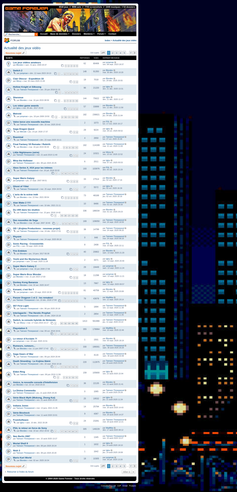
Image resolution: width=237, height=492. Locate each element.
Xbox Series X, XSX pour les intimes (32, 167)
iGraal (125, 486)
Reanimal (18, 137)
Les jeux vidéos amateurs (27, 62)
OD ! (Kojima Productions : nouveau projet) (36, 228)
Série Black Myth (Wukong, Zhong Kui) (34, 397)
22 (73, 215)
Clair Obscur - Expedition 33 (28, 78)
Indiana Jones (20, 405)
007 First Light (21, 306)
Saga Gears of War (23, 354)
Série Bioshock (21, 412)
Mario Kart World (22, 457)
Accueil (44, 34)
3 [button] (116, 52)
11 (69, 117)
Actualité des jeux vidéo (124, 40)
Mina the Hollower (23, 160)
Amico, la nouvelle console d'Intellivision (35, 382)
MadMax (109, 297)
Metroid (17, 113)
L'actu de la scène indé (25, 194)
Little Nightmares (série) (26, 152)
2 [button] (112, 52)
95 (76, 323)
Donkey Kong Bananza (25, 282)
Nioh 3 (16, 450)
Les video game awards (26, 105)
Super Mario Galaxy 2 (24, 266)
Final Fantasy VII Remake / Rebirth (31, 144)
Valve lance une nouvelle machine (31, 122)
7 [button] (130, 52)
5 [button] (124, 52)
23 (76, 215)
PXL (108, 122)
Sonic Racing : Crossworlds (28, 243)
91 (62, 323)
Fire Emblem (20, 251)
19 (62, 215)
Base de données (59, 34)
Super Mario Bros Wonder (27, 274)
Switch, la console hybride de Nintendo (34, 320)
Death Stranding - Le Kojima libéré (31, 361)
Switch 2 (17, 70)
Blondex (19, 65)
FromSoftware (20, 420)
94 (73, 323)
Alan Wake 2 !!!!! (22, 202)
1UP (119, 486)
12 (73, 117)
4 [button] (120, 52)
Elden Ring (19, 371)
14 (73, 367)
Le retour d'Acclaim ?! (25, 338)
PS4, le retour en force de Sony (30, 428)
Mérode (23, 132)
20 (65, 215)
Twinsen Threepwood (29, 90)
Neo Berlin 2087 (21, 436)
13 (76, 117)
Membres (89, 34)
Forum (101, 34)
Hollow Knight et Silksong (27, 87)
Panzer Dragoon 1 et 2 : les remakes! (33, 297)
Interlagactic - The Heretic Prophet (31, 313)
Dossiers (76, 34)
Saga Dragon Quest (23, 129)
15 (76, 367)
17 (62, 431)
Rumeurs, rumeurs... (24, 346)
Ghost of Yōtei (21, 186)
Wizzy (18, 81)
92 (65, 323)
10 (76, 74)
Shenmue (18, 97)
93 (69, 323)
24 (76, 334)
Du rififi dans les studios (26, 210)
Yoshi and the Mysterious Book (30, 259)
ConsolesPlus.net (108, 486)
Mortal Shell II (20, 443)
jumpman (110, 62)
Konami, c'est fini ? (23, 289)
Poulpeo (132, 486)
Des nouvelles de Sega (25, 220)
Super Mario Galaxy (23, 178)
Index (107, 40)
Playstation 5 (20, 328)
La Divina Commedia (24, 390)
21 (69, 215)
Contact (112, 34)
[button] (103, 53)
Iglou (108, 87)
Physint (17, 236)
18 (65, 431)
